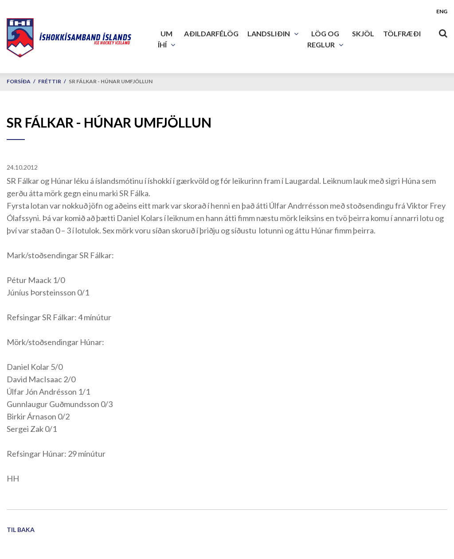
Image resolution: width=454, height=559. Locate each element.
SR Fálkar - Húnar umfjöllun (111, 81)
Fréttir (49, 81)
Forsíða (19, 81)
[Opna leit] (443, 31)
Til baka (21, 529)
